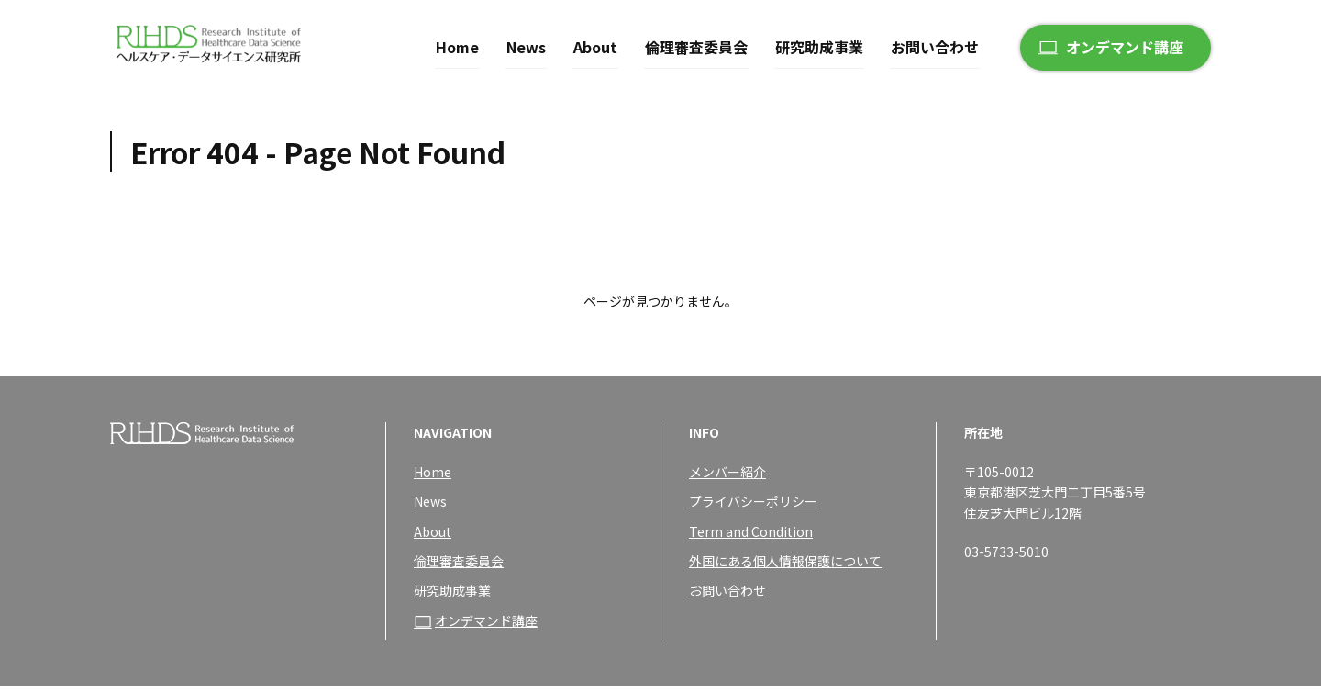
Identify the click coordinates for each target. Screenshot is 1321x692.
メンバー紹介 (727, 478)
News (526, 44)
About (595, 44)
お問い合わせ (935, 44)
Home (457, 44)
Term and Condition (751, 538)
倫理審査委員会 (696, 44)
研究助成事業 (819, 44)
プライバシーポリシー (753, 507)
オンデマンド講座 (1124, 45)
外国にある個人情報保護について (785, 567)
